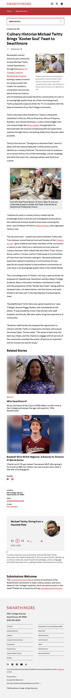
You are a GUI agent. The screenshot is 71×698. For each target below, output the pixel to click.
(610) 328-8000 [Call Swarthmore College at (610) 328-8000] (13, 620)
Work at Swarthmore (44, 653)
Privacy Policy (12, 677)
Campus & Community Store (15, 640)
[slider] (31, 541)
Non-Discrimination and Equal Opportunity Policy (24, 683)
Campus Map (10, 644)
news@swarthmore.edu (51, 588)
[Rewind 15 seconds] (13, 541)
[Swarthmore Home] (21, 608)
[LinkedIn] (17, 664)
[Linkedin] (12, 479)
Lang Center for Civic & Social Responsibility (50, 626)
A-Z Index (9, 626)
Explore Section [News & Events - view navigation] (35, 22)
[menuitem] (52, 3)
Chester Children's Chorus (14, 653)
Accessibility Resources (15, 680)
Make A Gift (41, 631)
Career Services (11, 649)
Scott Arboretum (43, 640)
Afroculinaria (33, 125)
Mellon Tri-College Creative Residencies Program (17, 72)
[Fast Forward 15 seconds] (22, 541)
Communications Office (22, 580)
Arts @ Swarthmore (12, 631)
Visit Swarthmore (43, 649)
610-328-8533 (12, 507)
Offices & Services (43, 635)
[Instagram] (8, 664)
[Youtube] (21, 664)
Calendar (9, 635)
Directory (9, 658)
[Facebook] (8, 479)
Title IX (40, 644)
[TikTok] (26, 664)
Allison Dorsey (42, 226)
